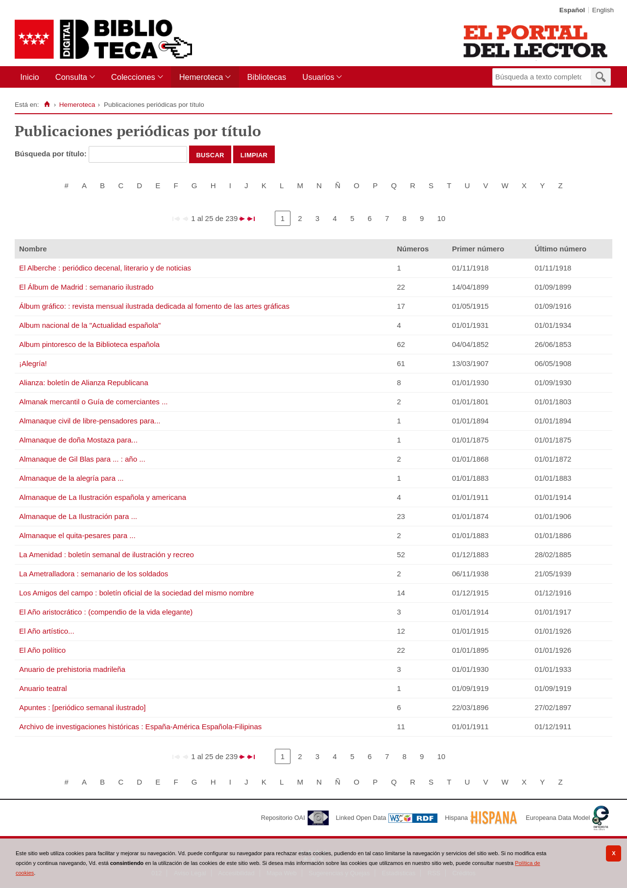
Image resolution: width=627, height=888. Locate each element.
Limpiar (254, 154)
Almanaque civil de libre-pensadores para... (90, 421)
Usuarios (318, 77)
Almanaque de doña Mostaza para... (78, 440)
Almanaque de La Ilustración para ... (78, 516)
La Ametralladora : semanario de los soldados (93, 573)
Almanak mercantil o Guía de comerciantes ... (93, 401)
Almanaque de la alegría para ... (71, 478)
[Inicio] (47, 104)
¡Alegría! (33, 363)
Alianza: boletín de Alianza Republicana (83, 382)
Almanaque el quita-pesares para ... (77, 535)
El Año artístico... (46, 631)
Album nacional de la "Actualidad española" (90, 325)
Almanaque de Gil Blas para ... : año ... (82, 459)
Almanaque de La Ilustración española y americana (102, 497)
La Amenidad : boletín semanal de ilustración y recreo (106, 554)
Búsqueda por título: (52, 153)
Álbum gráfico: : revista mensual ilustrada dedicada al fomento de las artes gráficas (154, 306)
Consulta (71, 77)
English (603, 10)
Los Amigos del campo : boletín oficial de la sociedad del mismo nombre (136, 593)
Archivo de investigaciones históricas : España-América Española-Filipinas (140, 726)
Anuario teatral (43, 688)
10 (441, 218)
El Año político (42, 650)
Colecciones (133, 77)
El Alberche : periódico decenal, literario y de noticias (105, 268)
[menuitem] (31, 77)
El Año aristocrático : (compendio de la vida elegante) (106, 612)
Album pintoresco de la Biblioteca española (89, 344)
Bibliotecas (266, 77)
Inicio (29, 77)
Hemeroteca (201, 77)
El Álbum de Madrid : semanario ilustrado (86, 287)
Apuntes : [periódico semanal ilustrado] (82, 707)
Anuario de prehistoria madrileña (72, 669)
